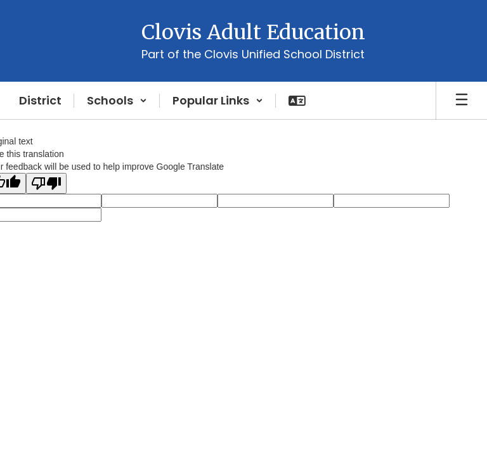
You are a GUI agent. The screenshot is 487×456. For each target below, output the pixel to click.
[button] (117, 101)
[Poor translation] (46, 183)
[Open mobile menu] (461, 101)
